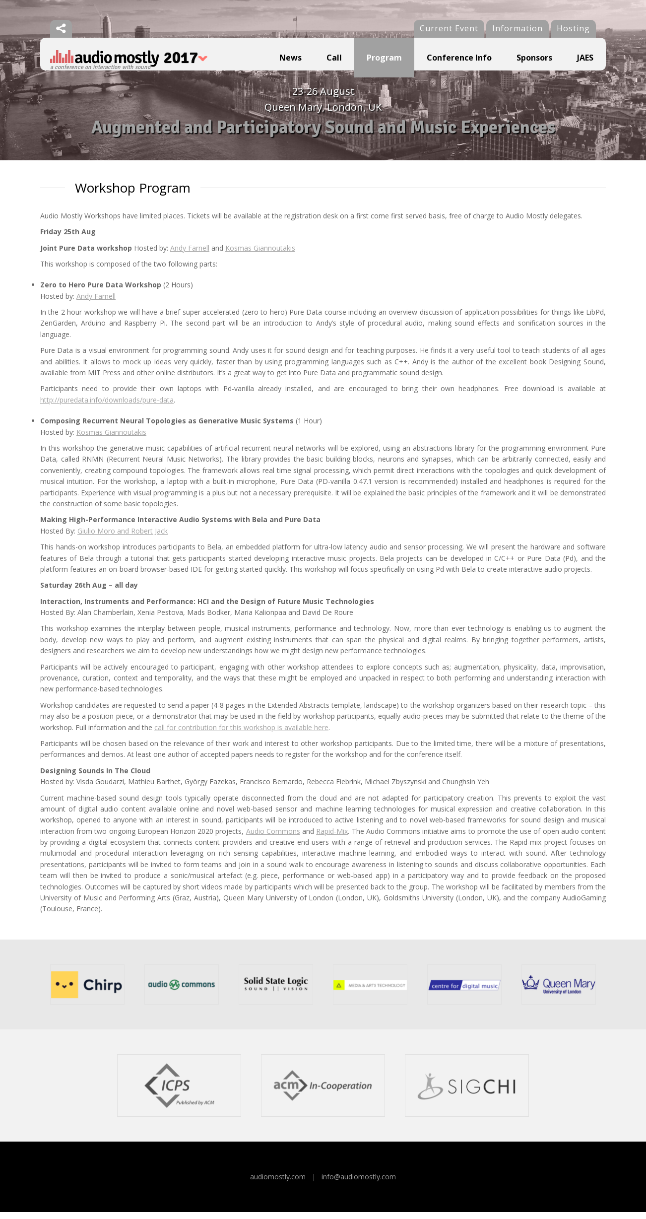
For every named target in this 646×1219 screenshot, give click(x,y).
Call (334, 57)
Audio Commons (273, 838)
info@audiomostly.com (359, 1183)
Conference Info (459, 57)
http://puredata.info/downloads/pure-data (107, 406)
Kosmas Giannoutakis (260, 255)
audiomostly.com (278, 1183)
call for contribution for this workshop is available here (241, 734)
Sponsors (534, 57)
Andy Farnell (189, 255)
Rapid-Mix (332, 838)
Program (384, 57)
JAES (585, 57)
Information (517, 28)
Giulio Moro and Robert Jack (122, 537)
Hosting (573, 28)
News (290, 57)
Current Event (449, 28)
